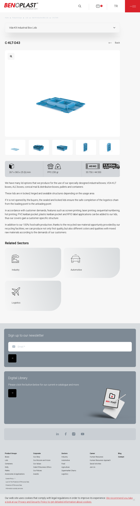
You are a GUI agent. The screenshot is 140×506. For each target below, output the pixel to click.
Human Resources (96, 457)
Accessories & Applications (15, 474)
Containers (9, 464)
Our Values (37, 464)
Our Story (36, 457)
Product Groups (17, 18)
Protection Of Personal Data (14, 485)
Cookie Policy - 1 (10, 478)
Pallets (7, 471)
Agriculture (65, 467)
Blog (119, 453)
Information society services (14, 488)
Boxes (7, 457)
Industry (65, 457)
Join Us (92, 467)
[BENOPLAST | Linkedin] (57, 435)
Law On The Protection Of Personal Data (17, 482)
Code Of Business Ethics (42, 467)
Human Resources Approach (100, 460)
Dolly (6, 467)
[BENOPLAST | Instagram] (73, 435)
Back (117, 42)
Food (63, 464)
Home (7, 18)
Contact (121, 457)
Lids (26, 18)
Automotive (66, 460)
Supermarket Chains (69, 471)
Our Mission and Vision (41, 460)
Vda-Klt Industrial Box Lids (40, 18)
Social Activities (95, 464)
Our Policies (37, 471)
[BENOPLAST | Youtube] (82, 435)
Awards (36, 474)
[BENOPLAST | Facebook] (65, 435)
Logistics (65, 474)
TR (116, 6)
